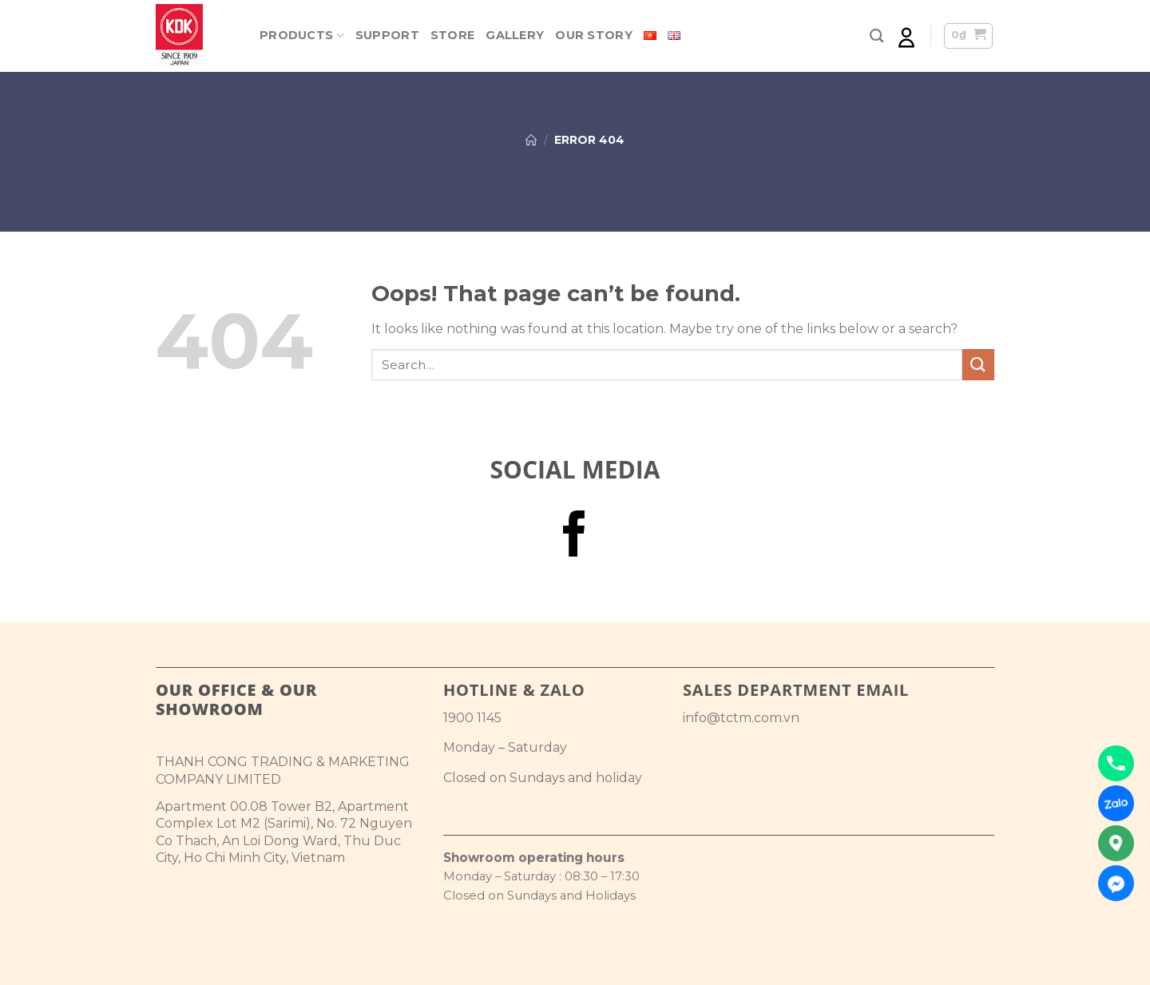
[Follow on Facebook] (575, 537)
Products (302, 35)
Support (387, 35)
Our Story (593, 35)
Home (531, 139)
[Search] (876, 36)
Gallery (515, 35)
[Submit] (978, 364)
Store (452, 35)
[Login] (906, 36)
